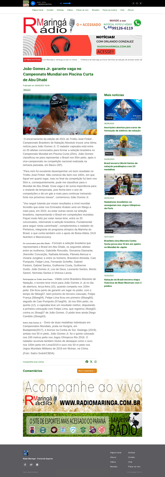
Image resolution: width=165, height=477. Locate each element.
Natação (27, 90)
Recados (95, 10)
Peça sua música (110, 10)
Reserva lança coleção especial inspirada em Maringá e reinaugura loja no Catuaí (44, 60)
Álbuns (131, 10)
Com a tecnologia (134, 472)
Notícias (60, 10)
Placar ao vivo (82, 10)
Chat (122, 10)
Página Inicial (37, 10)
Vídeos (70, 10)
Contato (50, 10)
